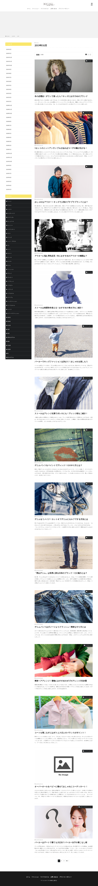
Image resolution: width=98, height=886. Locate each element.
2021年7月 (8, 77)
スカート (9, 253)
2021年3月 (8, 93)
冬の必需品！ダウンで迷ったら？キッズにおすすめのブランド (61, 96)
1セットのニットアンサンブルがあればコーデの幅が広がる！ (61, 148)
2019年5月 (8, 181)
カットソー (10, 225)
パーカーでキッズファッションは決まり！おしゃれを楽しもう (61, 361)
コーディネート (88, 112)
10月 (18, 36)
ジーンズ (90, 430)
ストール (90, 272)
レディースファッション (86, 807)
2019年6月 (8, 177)
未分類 (9, 325)
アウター (90, 60)
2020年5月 (8, 133)
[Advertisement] (49, 24)
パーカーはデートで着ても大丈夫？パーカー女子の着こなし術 (61, 842)
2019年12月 (9, 153)
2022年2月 (8, 49)
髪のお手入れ (10, 357)
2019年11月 (9, 157)
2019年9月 (8, 165)
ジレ (8, 245)
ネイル (9, 265)
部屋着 (9, 349)
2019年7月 (8, 173)
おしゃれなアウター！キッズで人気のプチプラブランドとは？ (61, 202)
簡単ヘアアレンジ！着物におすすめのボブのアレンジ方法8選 (61, 681)
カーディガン (10, 217)
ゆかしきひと (53, 880)
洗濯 (8, 329)
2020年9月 (8, 117)
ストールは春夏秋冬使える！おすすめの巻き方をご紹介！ (59, 308)
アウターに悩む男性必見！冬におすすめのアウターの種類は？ (61, 256)
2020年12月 (9, 105)
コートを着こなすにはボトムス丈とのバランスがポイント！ (60, 732)
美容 (8, 333)
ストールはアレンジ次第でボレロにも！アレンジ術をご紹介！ (61, 413)
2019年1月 (8, 189)
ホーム (28, 8)
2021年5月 (8, 85)
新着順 (37, 54)
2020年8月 (8, 121)
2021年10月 (9, 65)
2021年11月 (9, 61)
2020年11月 (9, 109)
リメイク (9, 309)
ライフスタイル (44, 8)
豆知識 (90, 220)
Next (67, 860)
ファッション (35, 8)
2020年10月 (9, 113)
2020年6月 (8, 129)
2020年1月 (8, 149)
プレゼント (10, 277)
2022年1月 (8, 53)
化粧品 (9, 317)
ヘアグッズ (10, 289)
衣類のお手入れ (11, 337)
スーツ (9, 249)
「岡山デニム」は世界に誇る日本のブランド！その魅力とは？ (61, 573)
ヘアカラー (10, 285)
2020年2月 (8, 145)
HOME (8, 36)
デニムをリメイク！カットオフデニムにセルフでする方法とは (61, 519)
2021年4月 (8, 89)
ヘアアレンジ (88, 645)
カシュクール (10, 221)
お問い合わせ (54, 8)
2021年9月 (8, 69)
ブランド (90, 166)
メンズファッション (12, 301)
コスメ (9, 233)
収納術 (9, 321)
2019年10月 (9, 161)
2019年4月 (8, 185)
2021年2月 (8, 97)
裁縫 (8, 341)
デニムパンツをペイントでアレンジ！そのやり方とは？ (58, 465)
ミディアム (10, 297)
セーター (9, 261)
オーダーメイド (11, 213)
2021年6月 (8, 81)
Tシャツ (9, 201)
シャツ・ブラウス (11, 241)
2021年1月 (8, 101)
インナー (9, 209)
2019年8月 (8, 169)
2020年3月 (8, 141)
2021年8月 (8, 73)
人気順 (41, 54)
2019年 (13, 36)
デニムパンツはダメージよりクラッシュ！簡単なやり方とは (60, 627)
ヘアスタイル (10, 293)
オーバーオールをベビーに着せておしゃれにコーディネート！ (61, 786)
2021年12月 (9, 57)
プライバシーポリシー (63, 8)
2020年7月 (8, 125)
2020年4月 (8, 137)
